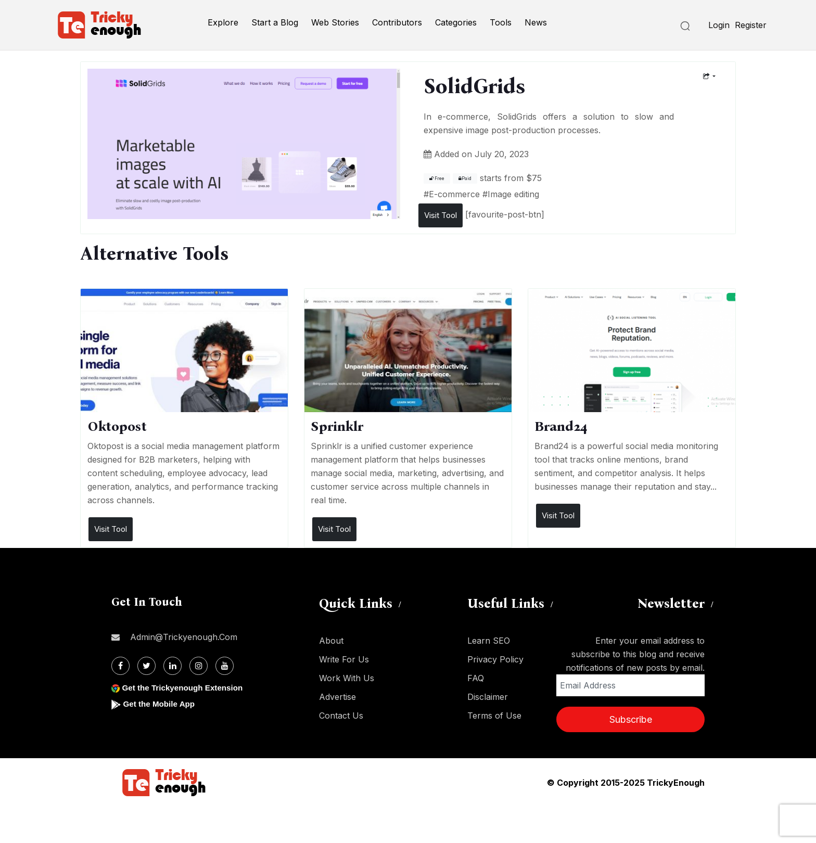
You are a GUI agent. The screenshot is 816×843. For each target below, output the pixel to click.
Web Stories (335, 22)
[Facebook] (120, 666)
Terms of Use (494, 715)
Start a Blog (274, 22)
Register (751, 25)
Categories (456, 22)
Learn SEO (488, 640)
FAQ (475, 678)
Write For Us (344, 659)
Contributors (397, 22)
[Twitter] (146, 666)
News (536, 22)
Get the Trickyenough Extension (185, 687)
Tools (501, 22)
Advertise (337, 697)
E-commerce (454, 194)
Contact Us (341, 715)
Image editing (513, 194)
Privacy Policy (495, 659)
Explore (223, 22)
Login (719, 25)
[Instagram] (198, 666)
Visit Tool (440, 215)
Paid (464, 178)
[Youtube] (224, 666)
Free (436, 178)
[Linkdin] (172, 666)
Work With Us (346, 678)
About (331, 640)
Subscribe (630, 719)
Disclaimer (487, 697)
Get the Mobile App (160, 703)
